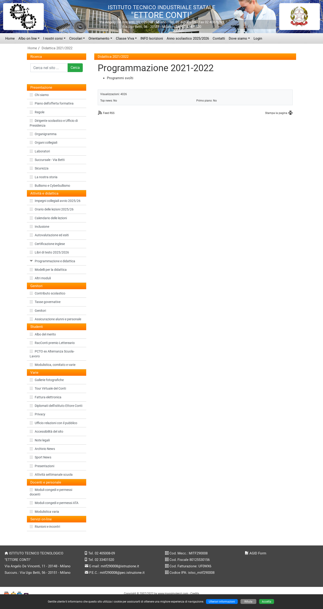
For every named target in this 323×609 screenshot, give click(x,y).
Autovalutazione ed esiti (49, 235)
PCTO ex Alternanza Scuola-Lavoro (52, 354)
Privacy (37, 414)
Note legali (40, 440)
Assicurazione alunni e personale (55, 319)
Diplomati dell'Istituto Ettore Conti (56, 406)
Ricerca (36, 57)
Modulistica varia (44, 511)
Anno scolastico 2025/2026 (188, 38)
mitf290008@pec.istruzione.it (122, 573)
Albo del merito (43, 334)
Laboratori (40, 151)
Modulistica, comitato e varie (52, 365)
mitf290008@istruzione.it (120, 566)
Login (258, 38)
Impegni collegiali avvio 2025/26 (55, 201)
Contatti (219, 38)
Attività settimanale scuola (51, 474)
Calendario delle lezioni (48, 218)
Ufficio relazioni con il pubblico (53, 423)
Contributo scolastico (47, 293)
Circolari (75, 38)
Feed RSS (108, 113)
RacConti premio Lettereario (52, 343)
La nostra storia (43, 177)
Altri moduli (40, 278)
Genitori (38, 310)
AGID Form (257, 553)
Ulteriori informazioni (222, 601)
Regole (37, 112)
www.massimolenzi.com (173, 593)
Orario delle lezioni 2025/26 (52, 209)
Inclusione (39, 226)
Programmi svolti (120, 78)
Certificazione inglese (47, 244)
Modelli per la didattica (48, 269)
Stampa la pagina (276, 113)
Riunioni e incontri (45, 526)
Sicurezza (39, 168)
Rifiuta (248, 601)
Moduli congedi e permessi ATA (54, 503)
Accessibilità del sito (46, 431)
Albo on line (27, 38)
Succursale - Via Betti (47, 160)
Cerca (75, 67)
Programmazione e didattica (52, 261)
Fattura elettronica (45, 397)
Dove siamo (238, 38)
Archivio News (42, 449)
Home (10, 38)
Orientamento (99, 38)
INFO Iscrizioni (151, 38)
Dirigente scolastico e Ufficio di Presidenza (54, 123)
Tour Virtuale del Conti (48, 388)
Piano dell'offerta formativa (52, 103)
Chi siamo (39, 95)
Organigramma (43, 134)
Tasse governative (45, 302)
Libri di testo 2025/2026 (49, 252)
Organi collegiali (43, 142)
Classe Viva (125, 38)
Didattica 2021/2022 (57, 48)
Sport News (40, 457)
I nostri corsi (53, 38)
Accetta (266, 601)
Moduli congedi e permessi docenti (51, 492)
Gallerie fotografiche (47, 380)
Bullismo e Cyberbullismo (50, 185)
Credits (194, 593)
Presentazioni (42, 466)
